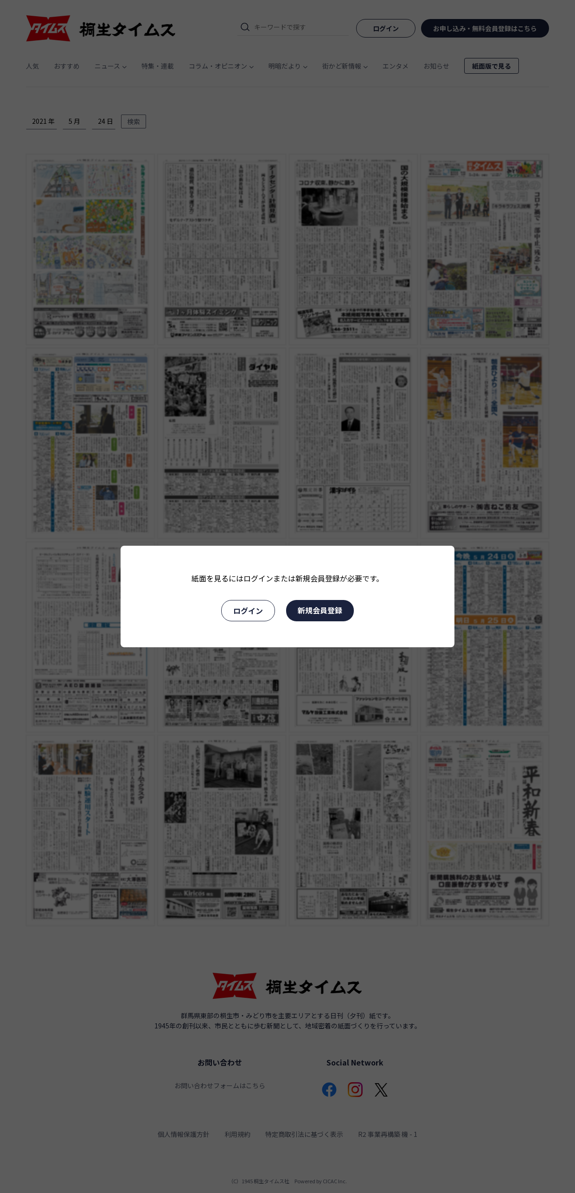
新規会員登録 (320, 610)
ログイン (248, 610)
